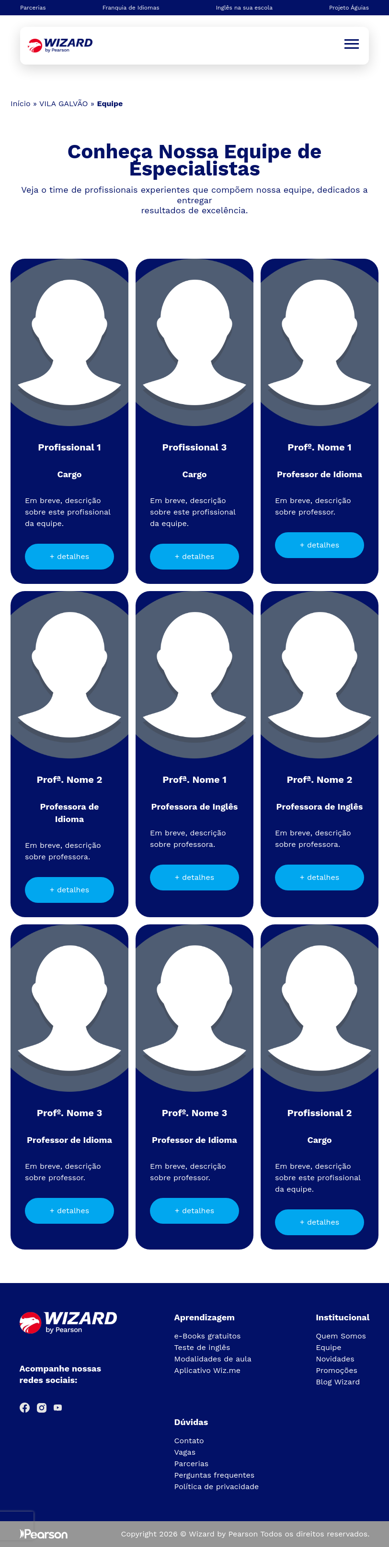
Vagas (184, 1452)
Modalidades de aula (213, 1358)
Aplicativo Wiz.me (207, 1370)
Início (21, 103)
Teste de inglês (202, 1347)
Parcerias (33, 7)
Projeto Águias (349, 7)
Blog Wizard (338, 1381)
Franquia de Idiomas (131, 7)
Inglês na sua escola (244, 7)
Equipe (328, 1347)
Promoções (336, 1370)
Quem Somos (341, 1335)
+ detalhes (69, 556)
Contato (189, 1440)
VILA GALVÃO (63, 103)
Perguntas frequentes (214, 1475)
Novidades (335, 1358)
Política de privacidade (216, 1486)
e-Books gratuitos (207, 1335)
